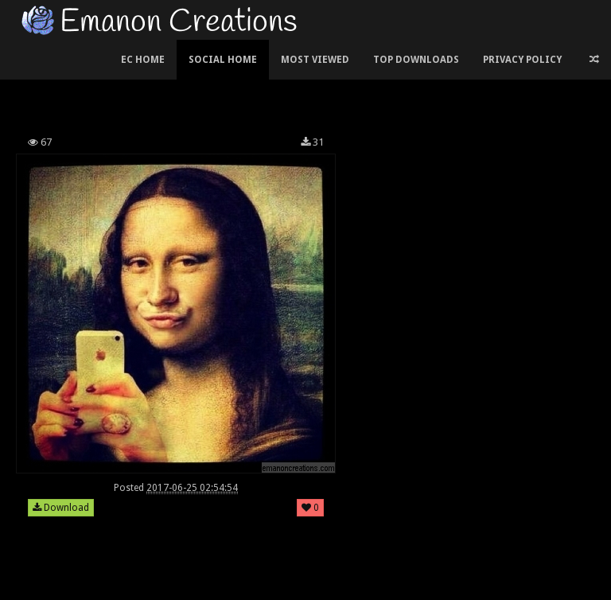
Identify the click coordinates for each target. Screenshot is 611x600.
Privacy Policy (522, 59)
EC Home (143, 59)
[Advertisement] (305, 83)
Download (61, 507)
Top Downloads (416, 59)
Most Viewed (315, 59)
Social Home (223, 59)
